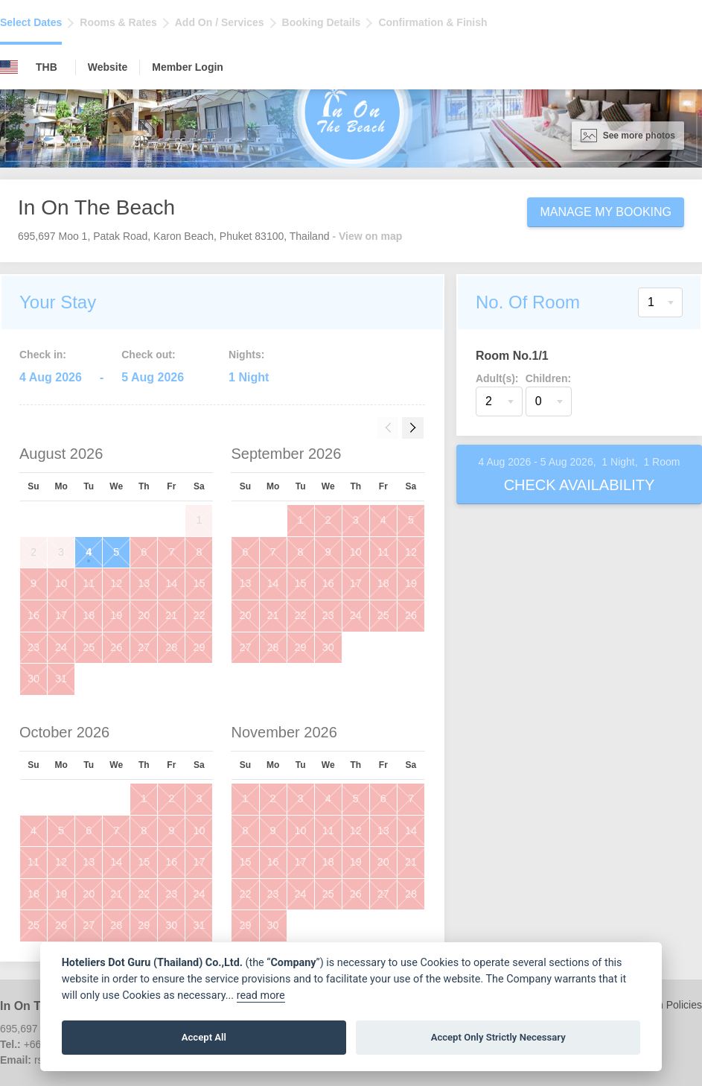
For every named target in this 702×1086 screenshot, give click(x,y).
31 (61, 679)
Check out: (148, 355)
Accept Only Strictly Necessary (498, 1037)
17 (61, 615)
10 (61, 583)
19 (116, 615)
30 (33, 679)
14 (171, 583)
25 (89, 647)
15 (199, 583)
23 (33, 647)
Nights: (246, 355)
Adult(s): (497, 378)
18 (89, 615)
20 (144, 615)
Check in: (42, 355)
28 (171, 647)
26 (116, 647)
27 (144, 647)
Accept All (204, 1037)
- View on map (367, 236)
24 (61, 647)
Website (107, 67)
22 (199, 615)
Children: (548, 378)
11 (89, 583)
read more (261, 995)
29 (199, 647)
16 (33, 615)
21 (171, 615)
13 (144, 583)
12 (116, 583)
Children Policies (663, 1005)
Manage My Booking (605, 212)
